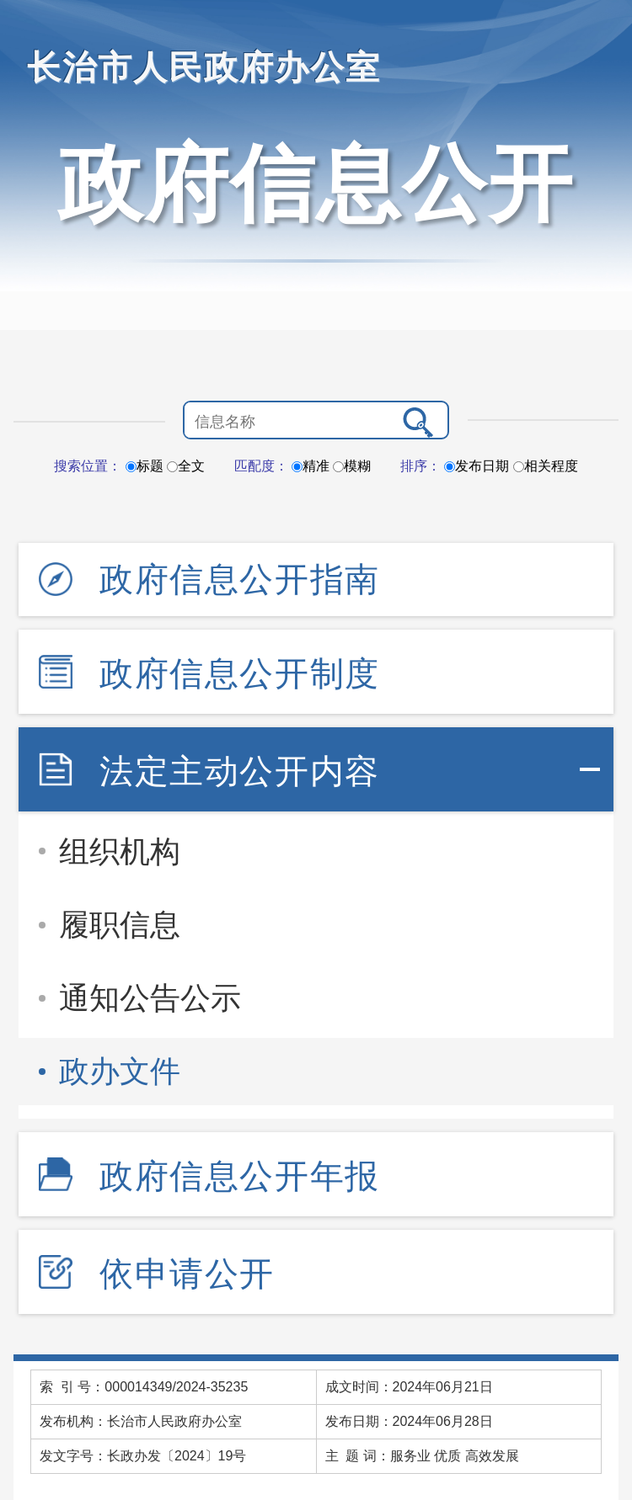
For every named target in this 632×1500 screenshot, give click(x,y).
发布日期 (476, 466)
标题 (144, 466)
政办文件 (119, 1071)
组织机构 (119, 851)
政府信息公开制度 (239, 673)
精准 (310, 466)
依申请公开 (187, 1273)
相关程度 (545, 466)
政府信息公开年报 (239, 1175)
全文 (186, 466)
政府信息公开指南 (239, 579)
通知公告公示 (150, 998)
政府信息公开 (316, 183)
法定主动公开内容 (239, 771)
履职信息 (119, 924)
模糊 (352, 466)
